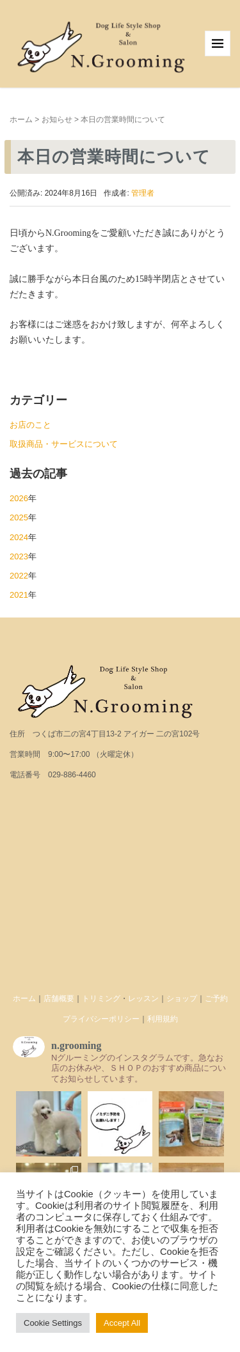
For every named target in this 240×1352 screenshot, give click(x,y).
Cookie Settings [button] (53, 1323)
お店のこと (30, 425)
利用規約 (162, 1018)
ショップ (181, 998)
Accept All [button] (122, 1323)
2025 (19, 517)
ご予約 (216, 998)
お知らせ (57, 119)
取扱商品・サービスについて (64, 444)
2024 (19, 537)
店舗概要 (59, 998)
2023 (19, 556)
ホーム (21, 119)
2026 (19, 498)
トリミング (101, 998)
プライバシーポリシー (101, 1018)
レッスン (143, 998)
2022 (19, 575)
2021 (19, 595)
